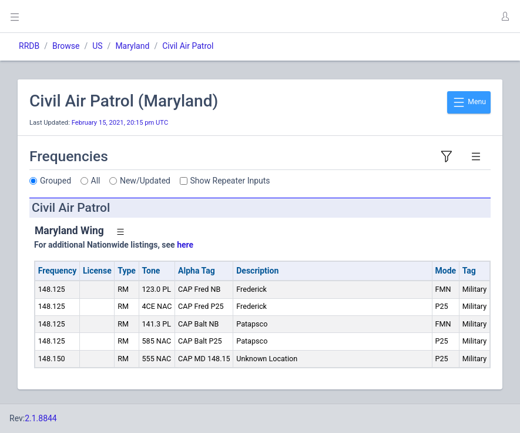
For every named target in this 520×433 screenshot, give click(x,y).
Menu (469, 102)
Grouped (55, 180)
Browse (65, 46)
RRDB (29, 46)
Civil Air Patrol (187, 46)
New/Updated (145, 180)
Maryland (132, 46)
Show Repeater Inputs (230, 180)
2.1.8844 (41, 418)
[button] (504, 16)
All (95, 180)
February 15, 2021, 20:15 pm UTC (120, 122)
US (97, 46)
